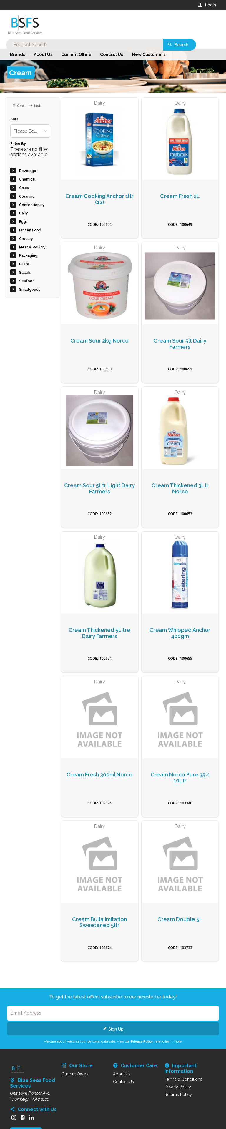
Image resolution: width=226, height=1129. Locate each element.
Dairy (23, 213)
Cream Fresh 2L (180, 196)
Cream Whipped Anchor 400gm (179, 633)
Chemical (27, 179)
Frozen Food (30, 230)
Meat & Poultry (32, 247)
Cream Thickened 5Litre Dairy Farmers (99, 633)
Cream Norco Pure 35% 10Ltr (180, 778)
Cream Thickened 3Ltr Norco (180, 488)
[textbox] (89, 23)
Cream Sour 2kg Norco (99, 341)
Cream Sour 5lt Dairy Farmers (180, 344)
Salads (25, 272)
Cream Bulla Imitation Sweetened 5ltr (99, 922)
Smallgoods (29, 290)
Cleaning (27, 196)
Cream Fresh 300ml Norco (99, 775)
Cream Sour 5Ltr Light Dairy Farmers (99, 488)
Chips (24, 188)
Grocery (26, 239)
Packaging (28, 255)
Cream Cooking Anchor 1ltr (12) (99, 199)
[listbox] (30, 131)
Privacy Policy (142, 1041)
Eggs (23, 222)
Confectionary (32, 205)
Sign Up (116, 1029)
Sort (14, 119)
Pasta (24, 264)
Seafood (27, 281)
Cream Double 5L (179, 919)
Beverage (27, 171)
